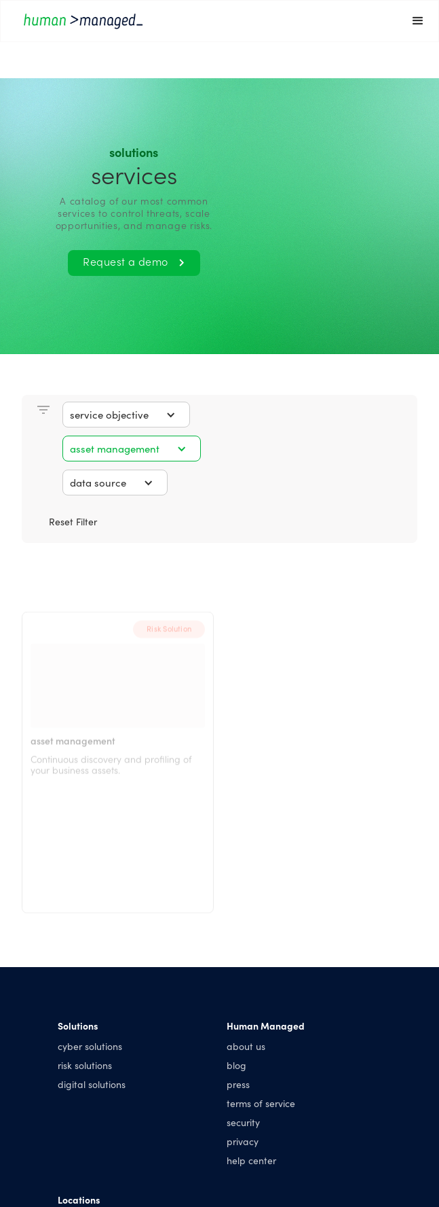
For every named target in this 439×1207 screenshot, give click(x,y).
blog (236, 1065)
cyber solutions (90, 1046)
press (238, 1084)
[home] (199, 21)
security (243, 1122)
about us (246, 1046)
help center (251, 1160)
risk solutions (85, 1065)
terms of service (261, 1103)
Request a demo (134, 260)
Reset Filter (73, 521)
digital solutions (92, 1084)
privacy (243, 1141)
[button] (418, 21)
